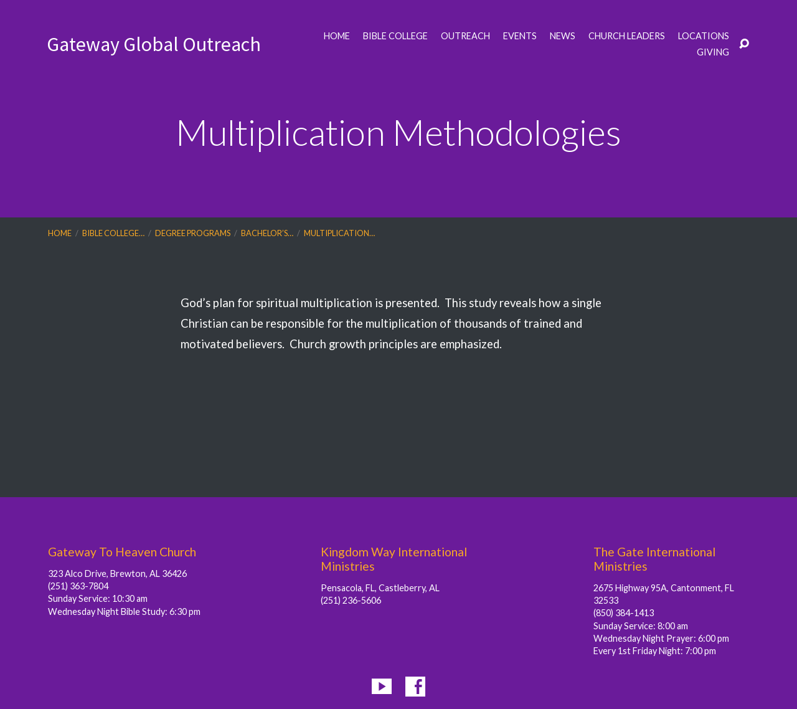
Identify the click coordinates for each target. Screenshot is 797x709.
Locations (703, 36)
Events (520, 36)
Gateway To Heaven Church (122, 552)
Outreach (465, 36)
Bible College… (113, 233)
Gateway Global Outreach (154, 44)
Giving (713, 52)
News (562, 36)
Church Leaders (626, 36)
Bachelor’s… (267, 233)
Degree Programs (192, 233)
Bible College (395, 36)
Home (337, 36)
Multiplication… (339, 233)
